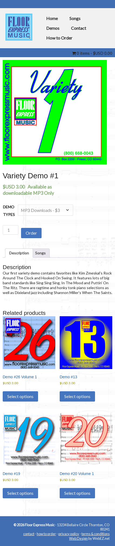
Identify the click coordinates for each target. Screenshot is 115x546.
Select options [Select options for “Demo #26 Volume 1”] (20, 396)
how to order (46, 534)
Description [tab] (19, 253)
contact (28, 534)
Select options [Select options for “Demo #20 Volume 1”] (77, 493)
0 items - (92, 53)
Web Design (78, 538)
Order (31, 232)
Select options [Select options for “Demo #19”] (20, 493)
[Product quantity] (10, 230)
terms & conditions (96, 534)
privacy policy (68, 534)
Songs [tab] (40, 253)
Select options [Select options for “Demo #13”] (77, 396)
